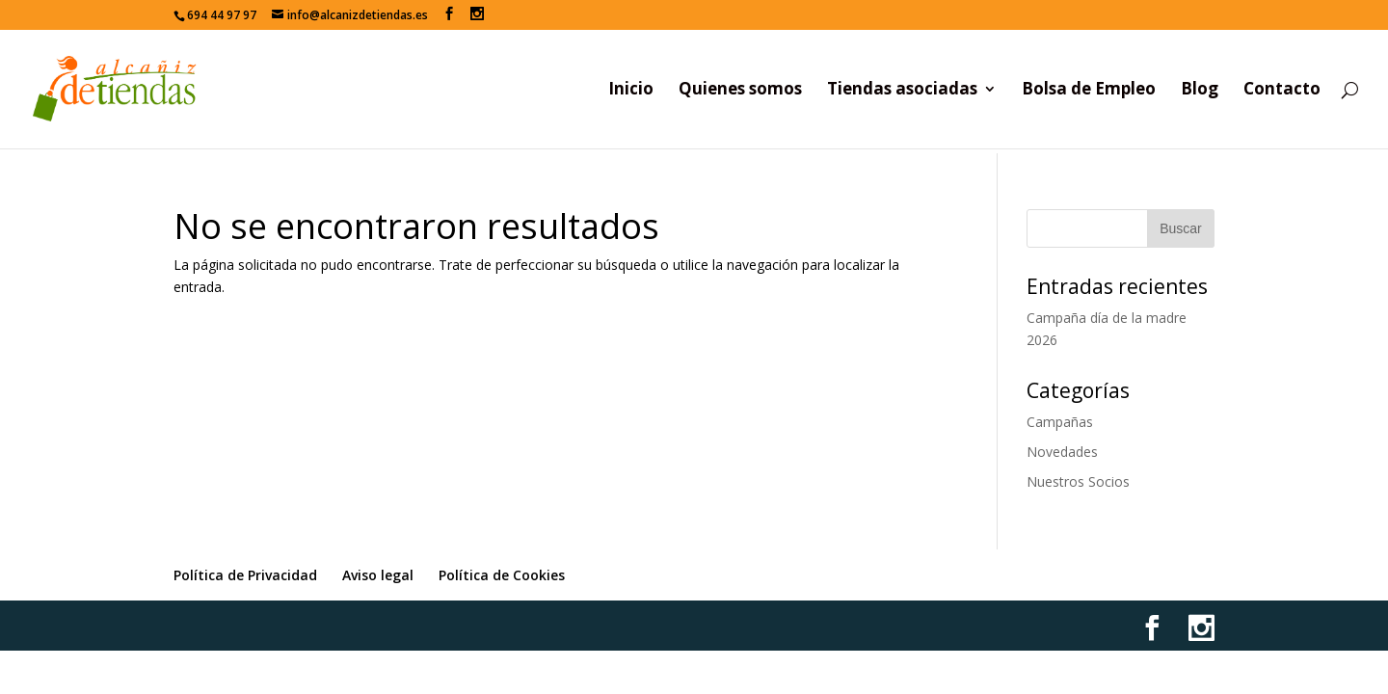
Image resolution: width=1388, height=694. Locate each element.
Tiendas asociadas (902, 90)
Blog (1199, 90)
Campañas (1060, 422)
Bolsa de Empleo (1089, 90)
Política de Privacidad (245, 575)
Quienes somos (740, 90)
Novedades (1062, 451)
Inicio (631, 90)
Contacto (1282, 90)
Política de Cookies (502, 575)
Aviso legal (378, 575)
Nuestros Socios (1078, 481)
